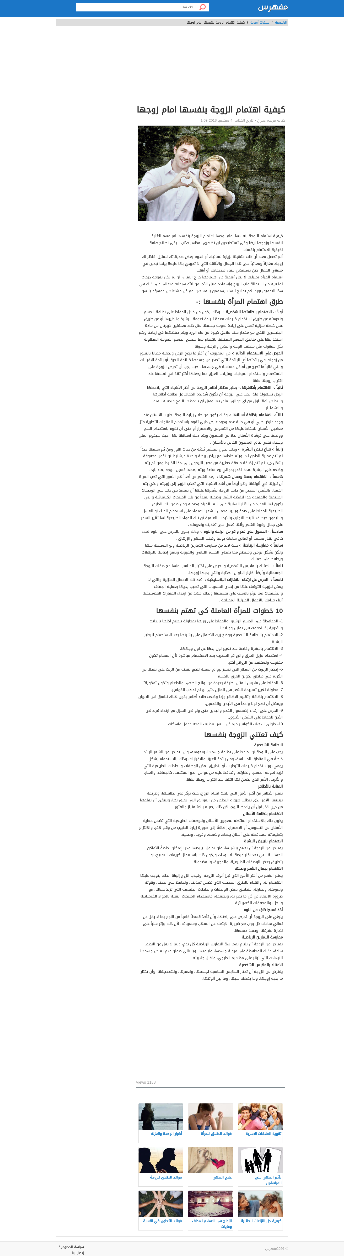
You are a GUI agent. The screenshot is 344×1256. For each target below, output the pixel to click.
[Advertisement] (210, 68)
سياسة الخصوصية (71, 1247)
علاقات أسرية (259, 22)
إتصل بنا (78, 1253)
